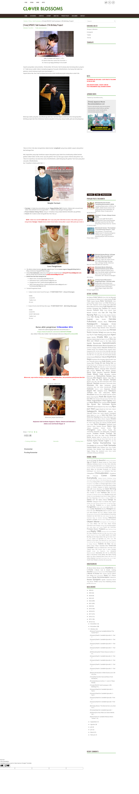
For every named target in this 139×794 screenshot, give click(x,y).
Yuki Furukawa (37, 21)
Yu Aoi (112, 441)
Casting (113, 570)
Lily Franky (113, 367)
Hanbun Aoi (105, 492)
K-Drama (96, 573)
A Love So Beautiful (98, 460)
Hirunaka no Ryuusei (92, 494)
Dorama (89, 572)
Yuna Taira (109, 447)
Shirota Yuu (90, 419)
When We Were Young (109, 554)
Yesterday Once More (101, 558)
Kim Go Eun (96, 351)
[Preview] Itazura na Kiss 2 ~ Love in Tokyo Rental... (102, 681)
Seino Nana (90, 415)
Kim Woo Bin (109, 353)
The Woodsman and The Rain (101, 542)
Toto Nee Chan (111, 547)
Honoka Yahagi (97, 332)
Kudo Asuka (106, 361)
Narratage (105, 518)
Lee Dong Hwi (108, 363)
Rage (106, 529)
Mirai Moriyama (104, 381)
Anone (100, 464)
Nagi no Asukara (97, 518)
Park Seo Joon (104, 399)
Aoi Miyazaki (112, 297)
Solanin (89, 535)
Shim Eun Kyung (93, 417)
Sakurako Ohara (92, 413)
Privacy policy (65, 16)
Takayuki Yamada (101, 426)
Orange (98, 525)
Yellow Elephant (91, 558)
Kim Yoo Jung (96, 354)
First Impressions (111, 572)
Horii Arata (106, 332)
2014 (90, 622)
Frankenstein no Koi (100, 485)
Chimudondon (102, 473)
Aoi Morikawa (90, 299)
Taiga (91, 424)
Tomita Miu (112, 430)
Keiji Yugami (112, 501)
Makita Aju (100, 370)
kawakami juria (103, 451)
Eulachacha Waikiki (111, 482)
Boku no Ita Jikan (96, 469)
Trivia (30, 21)
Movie (43, 2)
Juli (91, 727)
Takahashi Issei (111, 424)
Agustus (92, 724)
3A (87, 460)
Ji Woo (110, 339)
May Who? (100, 512)
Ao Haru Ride (106, 464)
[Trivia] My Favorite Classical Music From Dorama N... (101, 677)
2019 (90, 608)
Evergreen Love (91, 483)
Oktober (92, 629)
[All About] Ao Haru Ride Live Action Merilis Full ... (102, 713)
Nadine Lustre (99, 389)
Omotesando (103, 522)
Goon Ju (94, 491)
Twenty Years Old (92, 549)
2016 (90, 616)
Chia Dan (113, 471)
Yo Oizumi (103, 437)
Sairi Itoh (105, 409)
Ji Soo (106, 339)
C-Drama (90, 570)
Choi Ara (108, 303)
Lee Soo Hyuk (92, 367)
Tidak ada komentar (41, 28)
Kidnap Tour (90, 503)
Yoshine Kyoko (92, 441)
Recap (94, 577)
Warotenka (99, 553)
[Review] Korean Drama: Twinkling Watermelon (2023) (104, 203)
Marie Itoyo (91, 372)
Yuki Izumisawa (98, 445)
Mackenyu (90, 369)
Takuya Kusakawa (92, 428)
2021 (90, 603)
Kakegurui (95, 501)
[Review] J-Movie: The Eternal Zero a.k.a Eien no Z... (103, 706)
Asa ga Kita (93, 466)
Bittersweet (102, 467)
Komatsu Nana (104, 359)
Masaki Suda (98, 374)
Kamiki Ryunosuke (94, 343)
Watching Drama (111, 581)
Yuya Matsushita (107, 449)
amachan (100, 560)
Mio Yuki (97, 381)
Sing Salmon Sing (111, 533)
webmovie (93, 583)
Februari (92, 735)
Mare (91, 512)
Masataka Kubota (110, 374)
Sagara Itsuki (99, 409)
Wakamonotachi (91, 553)
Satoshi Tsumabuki (110, 413)
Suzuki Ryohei (111, 422)
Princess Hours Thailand (96, 529)
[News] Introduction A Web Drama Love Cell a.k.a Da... (102, 673)
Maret (92, 732)
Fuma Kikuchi (108, 310)
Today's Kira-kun (93, 544)
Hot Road (93, 496)
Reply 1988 (96, 531)
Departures (102, 482)
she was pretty (107, 560)
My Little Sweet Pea (106, 516)
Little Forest (109, 507)
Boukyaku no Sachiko (109, 469)
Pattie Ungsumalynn (94, 400)
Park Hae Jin (96, 399)
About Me (56, 16)
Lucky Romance (95, 509)
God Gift (89, 489)
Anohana (95, 464)
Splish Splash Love (107, 535)
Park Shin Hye (112, 399)
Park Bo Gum (105, 396)
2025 (90, 593)
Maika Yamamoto (111, 369)
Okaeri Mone (93, 521)
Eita (95, 306)
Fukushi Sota (98, 310)
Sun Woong (103, 422)
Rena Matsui (94, 402)
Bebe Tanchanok (106, 301)
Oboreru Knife (101, 519)
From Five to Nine (111, 485)
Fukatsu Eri (106, 308)
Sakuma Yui (112, 411)
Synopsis (41, 16)
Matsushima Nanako (104, 376)
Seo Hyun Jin (97, 415)
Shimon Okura (103, 417)
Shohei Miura (97, 419)
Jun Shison (95, 341)
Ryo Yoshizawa (103, 404)
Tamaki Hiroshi (106, 428)
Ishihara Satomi (91, 339)
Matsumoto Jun (91, 376)
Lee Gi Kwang (98, 365)
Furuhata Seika (96, 312)
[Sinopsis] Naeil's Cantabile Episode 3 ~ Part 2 (102, 665)
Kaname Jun (111, 346)
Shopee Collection (92, 29)
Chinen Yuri (101, 303)
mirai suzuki (112, 451)
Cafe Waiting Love (99, 471)
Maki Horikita (91, 370)
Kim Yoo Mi (103, 355)
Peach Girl (106, 527)
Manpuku (99, 510)
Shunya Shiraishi (98, 421)
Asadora (109, 567)
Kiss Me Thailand (95, 505)
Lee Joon (113, 365)
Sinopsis (97, 579)
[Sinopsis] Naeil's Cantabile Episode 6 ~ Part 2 (102, 636)
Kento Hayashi (108, 349)
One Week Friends (110, 523)
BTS (115, 568)
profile (88, 583)
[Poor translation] (7, 765)
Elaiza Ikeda (99, 306)
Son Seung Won (108, 421)
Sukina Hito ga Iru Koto (105, 537)
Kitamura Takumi (101, 357)
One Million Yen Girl (96, 523)
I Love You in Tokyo (105, 496)
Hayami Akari (112, 326)
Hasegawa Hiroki (108, 324)
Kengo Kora (95, 349)
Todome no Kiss (104, 544)
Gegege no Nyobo (102, 487)
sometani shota (91, 453)
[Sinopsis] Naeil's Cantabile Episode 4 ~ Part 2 (102, 657)
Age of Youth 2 (92, 462)
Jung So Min (104, 341)
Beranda (55, 441)
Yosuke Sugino (103, 441)
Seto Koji (105, 415)
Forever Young (90, 485)
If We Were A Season (104, 498)
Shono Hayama (106, 419)
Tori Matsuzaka (104, 431)
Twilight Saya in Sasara (104, 549)
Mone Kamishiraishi (105, 387)
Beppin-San (109, 466)
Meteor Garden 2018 (110, 512)
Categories (33, 16)
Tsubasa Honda (98, 433)
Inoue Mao (112, 337)
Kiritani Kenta (91, 357)
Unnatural (113, 551)
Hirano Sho (90, 330)
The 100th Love (108, 538)
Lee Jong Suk (106, 365)
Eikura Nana (90, 306)
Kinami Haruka (111, 355)
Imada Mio (102, 337)
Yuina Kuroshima (102, 442)
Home (26, 2)
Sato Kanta (100, 413)
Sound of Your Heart (96, 535)
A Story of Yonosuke (111, 460)
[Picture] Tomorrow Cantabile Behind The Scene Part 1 (102, 632)
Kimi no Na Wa (108, 503)
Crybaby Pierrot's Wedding (105, 478)
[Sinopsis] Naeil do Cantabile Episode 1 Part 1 (102, 702)
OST (110, 575)
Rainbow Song (112, 529)
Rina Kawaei (111, 402)
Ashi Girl (98, 466)
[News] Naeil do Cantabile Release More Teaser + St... (101, 717)
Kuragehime (91, 507)
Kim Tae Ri (103, 353)
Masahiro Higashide (103, 372)
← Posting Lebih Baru (30, 441)
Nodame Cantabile (92, 519)
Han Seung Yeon (97, 317)
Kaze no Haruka (103, 501)
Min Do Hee (97, 380)
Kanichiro (89, 347)
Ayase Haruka (95, 301)
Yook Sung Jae (97, 439)
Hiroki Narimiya (98, 330)
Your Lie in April (111, 558)
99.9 (90, 460)
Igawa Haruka (91, 337)
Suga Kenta (95, 422)
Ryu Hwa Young (107, 406)
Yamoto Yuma (96, 437)
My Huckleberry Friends (107, 514)
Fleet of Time (112, 483)
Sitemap (49, 16)
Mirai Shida (112, 381)
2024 (90, 595)
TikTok (89, 38)
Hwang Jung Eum (104, 335)
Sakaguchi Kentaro (96, 411)
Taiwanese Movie (111, 579)
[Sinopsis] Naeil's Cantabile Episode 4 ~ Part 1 (102, 661)
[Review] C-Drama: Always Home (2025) (105, 216)
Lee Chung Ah (96, 363)
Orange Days (103, 525)
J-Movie (89, 573)
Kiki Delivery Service (98, 503)
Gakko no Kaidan (92, 487)
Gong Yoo (101, 315)
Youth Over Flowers (92, 560)
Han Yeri (108, 317)
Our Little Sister (91, 527)
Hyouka (98, 496)
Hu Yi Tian (93, 335)
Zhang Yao (94, 451)
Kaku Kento (112, 341)
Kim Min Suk (109, 351)
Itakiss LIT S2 (92, 500)
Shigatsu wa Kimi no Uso (99, 533)
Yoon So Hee (112, 439)
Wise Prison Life (105, 556)
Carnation (107, 471)
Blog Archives (106, 194)
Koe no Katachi (106, 505)
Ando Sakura (97, 297)
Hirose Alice (105, 330)
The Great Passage (111, 540)
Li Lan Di (107, 367)
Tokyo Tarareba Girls (101, 546)
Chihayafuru (90, 473)
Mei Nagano (97, 378)
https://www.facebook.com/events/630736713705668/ (54, 332)
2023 (90, 598)
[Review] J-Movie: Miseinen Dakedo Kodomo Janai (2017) (104, 268)
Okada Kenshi (107, 394)
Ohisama (113, 519)
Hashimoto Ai (91, 326)
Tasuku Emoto (101, 430)
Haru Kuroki (101, 319)
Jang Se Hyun (101, 339)
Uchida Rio (90, 435)
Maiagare (109, 509)
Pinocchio (113, 527)
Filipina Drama (101, 571)
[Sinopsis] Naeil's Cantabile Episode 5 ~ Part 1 (102, 648)
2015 (90, 619)
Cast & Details (105, 570)
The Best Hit (102, 540)
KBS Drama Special (105, 573)
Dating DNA (96, 482)
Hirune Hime (101, 494)
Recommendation (103, 577)
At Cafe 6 (103, 466)
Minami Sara (90, 381)
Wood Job (113, 556)
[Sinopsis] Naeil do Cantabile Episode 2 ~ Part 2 (102, 690)
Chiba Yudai (94, 303)
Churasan (95, 476)
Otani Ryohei (94, 397)
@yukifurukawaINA (71, 334)
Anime (37, 2)
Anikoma (89, 464)
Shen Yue (112, 415)
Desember (93, 624)
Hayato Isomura (92, 327)
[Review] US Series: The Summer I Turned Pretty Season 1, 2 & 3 (105, 228)
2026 (90, 590)
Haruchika (113, 492)
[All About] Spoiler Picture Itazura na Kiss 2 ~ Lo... (103, 652)
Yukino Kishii (91, 447)
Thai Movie (90, 581)
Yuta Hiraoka (97, 449)
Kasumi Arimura (107, 347)
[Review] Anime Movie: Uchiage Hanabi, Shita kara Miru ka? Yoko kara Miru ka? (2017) (105, 256)
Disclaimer (74, 16)
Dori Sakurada (111, 305)
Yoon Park (105, 439)
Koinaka (113, 505)
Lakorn (114, 573)
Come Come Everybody (101, 476)
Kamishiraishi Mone (100, 346)
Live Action (90, 575)
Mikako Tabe (107, 378)
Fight (106, 483)
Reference (113, 577)
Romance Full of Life (107, 531)
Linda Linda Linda (101, 507)
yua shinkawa (100, 453)
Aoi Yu (103, 299)
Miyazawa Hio (92, 385)
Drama (31, 2)
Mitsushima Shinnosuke (106, 383)
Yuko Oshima (101, 447)
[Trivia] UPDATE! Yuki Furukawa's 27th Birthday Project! (43, 25)
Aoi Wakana (98, 299)
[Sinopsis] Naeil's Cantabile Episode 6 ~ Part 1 (102, 640)
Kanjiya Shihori (96, 347)
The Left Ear (90, 542)
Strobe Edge (95, 537)
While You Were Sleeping (94, 556)
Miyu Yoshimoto (105, 385)
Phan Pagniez (107, 400)
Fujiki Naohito (108, 306)
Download (95, 571)
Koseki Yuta (112, 359)
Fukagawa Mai (96, 308)
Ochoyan (108, 519)
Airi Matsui (90, 297)
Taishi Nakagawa (100, 424)
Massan (95, 512)
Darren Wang (103, 304)
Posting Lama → (80, 441)
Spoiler (103, 580)
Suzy (88, 424)
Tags (97, 194)
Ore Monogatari (111, 525)
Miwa (114, 383)
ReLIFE (88, 531)
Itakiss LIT (113, 498)
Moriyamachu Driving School (94, 514)
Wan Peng (105, 435)
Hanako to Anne (95, 492)
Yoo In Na (110, 437)
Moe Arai (96, 387)
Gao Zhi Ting (107, 312)
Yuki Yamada (110, 445)
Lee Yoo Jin (100, 367)
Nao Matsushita (104, 392)
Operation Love (91, 525)
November (93, 626)
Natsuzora (112, 518)
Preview (89, 577)
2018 (90, 611)
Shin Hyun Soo (111, 417)
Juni (91, 729)
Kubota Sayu (98, 361)
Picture (114, 575)
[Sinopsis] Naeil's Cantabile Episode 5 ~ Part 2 (102, 644)
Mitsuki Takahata (93, 383)
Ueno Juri (98, 435)
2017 (90, 614)
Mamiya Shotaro (111, 370)
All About (89, 568)
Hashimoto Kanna (101, 326)
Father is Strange (100, 483)
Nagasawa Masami (110, 389)
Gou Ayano (107, 315)
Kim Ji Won (103, 351)
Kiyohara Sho (96, 359)
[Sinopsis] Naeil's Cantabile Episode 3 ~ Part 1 (102, 669)
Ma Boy (104, 509)
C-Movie (96, 570)
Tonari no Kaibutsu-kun (100, 547)
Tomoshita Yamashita (93, 431)
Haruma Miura (102, 322)
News (106, 575)
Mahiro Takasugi (100, 369)
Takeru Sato (111, 426)
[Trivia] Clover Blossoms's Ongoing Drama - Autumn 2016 (105, 280)
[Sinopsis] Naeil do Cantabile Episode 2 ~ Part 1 (102, 694)
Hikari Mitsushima (111, 327)
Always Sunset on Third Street (107, 462)
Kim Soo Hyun (96, 353)
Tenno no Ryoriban (97, 538)
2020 (90, 606)
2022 (90, 601)
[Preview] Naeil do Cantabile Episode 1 (101, 710)
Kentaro (101, 349)
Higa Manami (101, 327)
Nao (96, 392)
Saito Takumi (112, 409)
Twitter (89, 35)
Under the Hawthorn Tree (100, 551)
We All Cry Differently (109, 553)
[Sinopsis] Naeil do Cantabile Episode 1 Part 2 (102, 698)
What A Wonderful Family (94, 554)
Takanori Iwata (91, 426)
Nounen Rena (98, 394)
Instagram (90, 32)
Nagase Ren (91, 391)
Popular (90, 194)
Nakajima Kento (102, 391)
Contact (82, 16)
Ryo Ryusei (91, 404)
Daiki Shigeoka (93, 304)
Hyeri (113, 334)
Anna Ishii (105, 297)
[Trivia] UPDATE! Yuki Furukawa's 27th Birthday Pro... (101, 686)
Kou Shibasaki (90, 361)
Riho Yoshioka (103, 402)
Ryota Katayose (98, 406)
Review (89, 579)
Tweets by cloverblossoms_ (95, 97)
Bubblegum (90, 471)
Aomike (103, 568)
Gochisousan (112, 487)
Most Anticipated (98, 575)
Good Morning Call (98, 489)
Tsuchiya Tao (111, 433)
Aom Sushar (108, 299)
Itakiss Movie (103, 500)
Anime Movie (96, 568)
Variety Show (102, 581)
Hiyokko (107, 494)
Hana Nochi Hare (103, 491)
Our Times (100, 527)
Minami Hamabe (109, 380)
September (93, 722)
